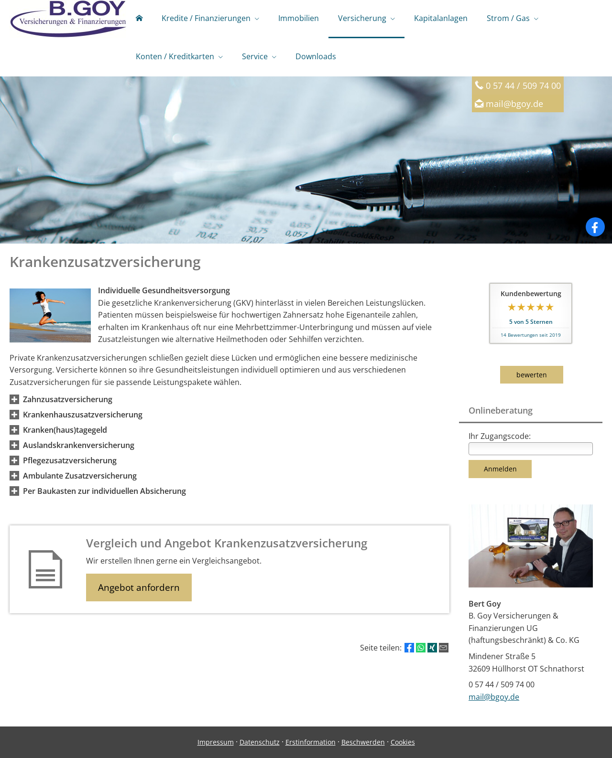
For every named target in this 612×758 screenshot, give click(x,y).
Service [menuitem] (255, 56)
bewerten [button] (531, 374)
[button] (67, 399)
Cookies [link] (403, 742)
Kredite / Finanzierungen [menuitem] (206, 18)
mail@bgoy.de (514, 103)
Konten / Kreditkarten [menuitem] (175, 56)
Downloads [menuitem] (315, 56)
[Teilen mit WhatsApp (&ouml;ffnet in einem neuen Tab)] (421, 647)
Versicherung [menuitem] (362, 18)
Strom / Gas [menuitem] (508, 18)
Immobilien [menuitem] (298, 18)
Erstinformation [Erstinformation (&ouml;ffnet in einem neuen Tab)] (310, 742)
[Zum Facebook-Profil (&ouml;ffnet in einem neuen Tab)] (595, 226)
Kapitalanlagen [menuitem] (441, 18)
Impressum (215, 742)
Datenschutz (260, 742)
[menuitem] (139, 19)
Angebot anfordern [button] (139, 587)
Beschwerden (363, 742)
